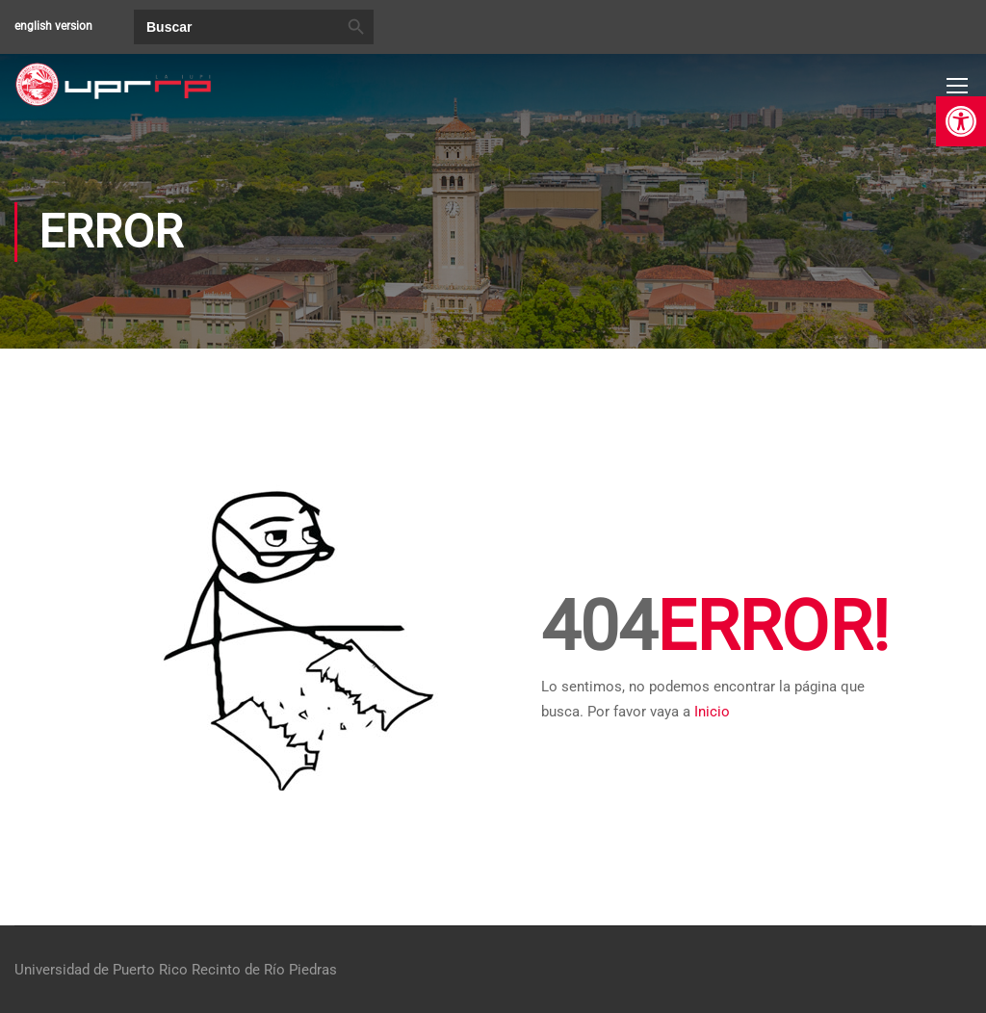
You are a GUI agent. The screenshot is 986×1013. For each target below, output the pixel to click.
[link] (961, 121)
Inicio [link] (712, 711)
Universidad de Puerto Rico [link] (101, 969)
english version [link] (53, 26)
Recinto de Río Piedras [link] (264, 969)
